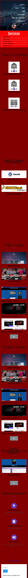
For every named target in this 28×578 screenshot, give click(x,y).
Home (14, 5)
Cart (12, 11)
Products (22, 18)
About (17, 8)
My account (21, 11)
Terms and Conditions (18, 14)
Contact (22, 5)
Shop (23, 8)
